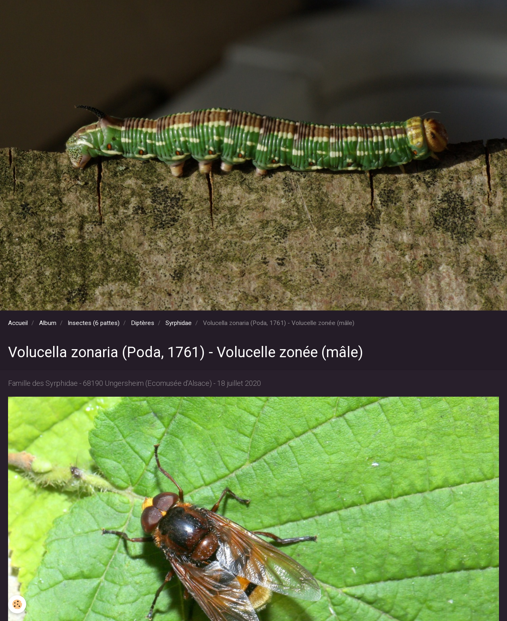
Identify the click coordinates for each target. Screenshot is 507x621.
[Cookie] (17, 604)
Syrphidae (179, 323)
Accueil (18, 323)
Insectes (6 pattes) (94, 323)
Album (47, 323)
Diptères (142, 323)
